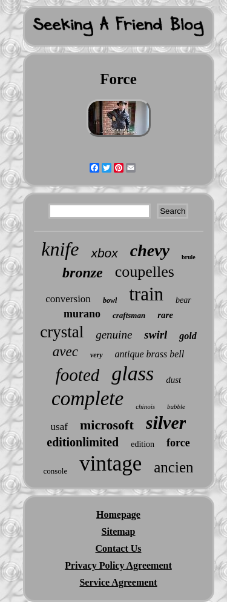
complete (87, 398)
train (146, 294)
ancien (173, 467)
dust (173, 380)
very (96, 355)
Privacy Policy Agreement (118, 565)
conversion (68, 299)
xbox (104, 253)
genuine (114, 334)
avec (65, 351)
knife (60, 249)
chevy (149, 250)
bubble (176, 406)
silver (166, 422)
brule (189, 257)
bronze (82, 272)
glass (132, 373)
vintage (110, 463)
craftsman (129, 315)
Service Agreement (118, 582)
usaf (59, 426)
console (56, 470)
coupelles (144, 271)
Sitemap (119, 531)
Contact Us (119, 548)
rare (165, 315)
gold (187, 336)
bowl (110, 300)
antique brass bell (150, 354)
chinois (145, 406)
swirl (155, 334)
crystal (62, 332)
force (178, 443)
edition (142, 444)
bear (183, 300)
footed (78, 375)
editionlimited (83, 442)
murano (82, 314)
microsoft (107, 424)
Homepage (118, 514)
